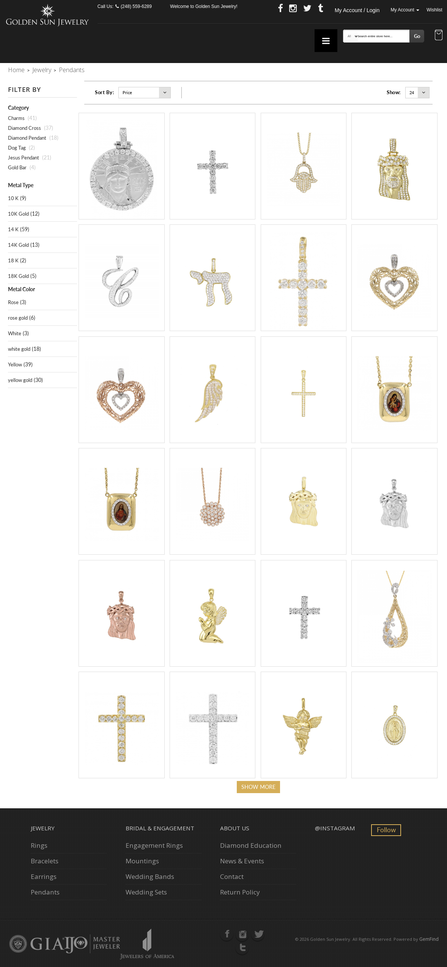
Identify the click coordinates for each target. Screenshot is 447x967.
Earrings (44, 876)
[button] (438, 36)
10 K (13, 198)
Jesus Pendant (23, 158)
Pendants (45, 892)
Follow (386, 830)
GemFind (429, 939)
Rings (39, 845)
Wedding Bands (150, 876)
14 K (13, 229)
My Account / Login (357, 10)
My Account (405, 10)
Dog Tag (17, 148)
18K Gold (18, 276)
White (14, 333)
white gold (19, 349)
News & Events (242, 861)
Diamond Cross (24, 128)
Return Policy (240, 892)
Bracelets (44, 861)
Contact (232, 876)
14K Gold (18, 245)
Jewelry (41, 70)
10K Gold (18, 214)
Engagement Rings (154, 845)
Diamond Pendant (27, 138)
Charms (16, 118)
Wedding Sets (146, 892)
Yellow (15, 364)
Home (16, 70)
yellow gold (20, 380)
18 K (13, 260)
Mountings (142, 861)
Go (417, 36)
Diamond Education (251, 845)
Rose (13, 302)
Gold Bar (17, 167)
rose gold (18, 318)
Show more (258, 787)
